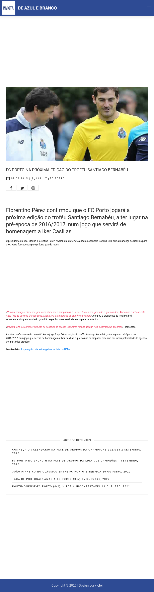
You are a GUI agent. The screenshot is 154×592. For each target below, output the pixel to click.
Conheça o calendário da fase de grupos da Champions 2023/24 (66, 449)
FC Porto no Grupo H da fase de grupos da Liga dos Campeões (64, 460)
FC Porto (57, 178)
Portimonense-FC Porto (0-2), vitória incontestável (56, 486)
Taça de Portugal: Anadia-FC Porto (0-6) (46, 479)
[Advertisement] (77, 46)
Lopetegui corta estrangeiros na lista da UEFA (45, 349)
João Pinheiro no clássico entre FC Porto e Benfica (56, 471)
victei (99, 585)
